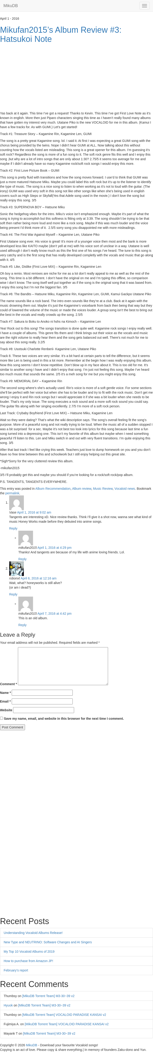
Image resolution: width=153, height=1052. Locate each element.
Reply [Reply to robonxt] (13, 594)
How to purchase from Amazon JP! (28, 961)
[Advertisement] (76, 78)
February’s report (16, 970)
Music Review (103, 488)
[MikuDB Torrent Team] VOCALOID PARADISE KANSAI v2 (64, 1015)
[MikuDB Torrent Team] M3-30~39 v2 (48, 996)
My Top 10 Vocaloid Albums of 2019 (29, 951)
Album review (81, 488)
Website (6, 710)
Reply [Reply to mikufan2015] (22, 559)
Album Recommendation (52, 488)
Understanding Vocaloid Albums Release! (33, 933)
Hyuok (8, 1005)
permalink (12, 493)
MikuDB (10, 5)
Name (5, 693)
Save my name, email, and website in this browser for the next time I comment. (64, 718)
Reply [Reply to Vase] (13, 528)
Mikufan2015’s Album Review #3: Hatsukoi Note (61, 34)
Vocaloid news (124, 488)
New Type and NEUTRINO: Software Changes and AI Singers (48, 942)
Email (5, 701)
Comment (8, 684)
